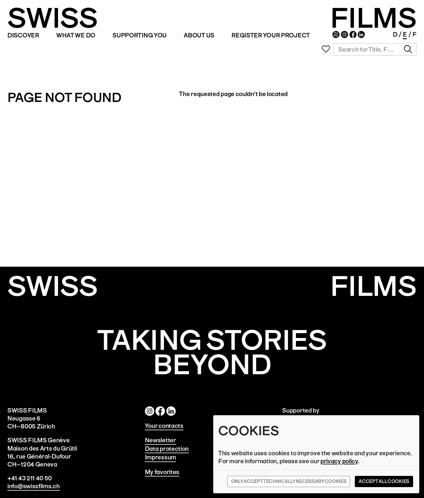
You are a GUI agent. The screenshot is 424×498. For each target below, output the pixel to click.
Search (408, 49)
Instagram (344, 34)
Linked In (361, 34)
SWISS (52, 18)
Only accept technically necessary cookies (289, 481)
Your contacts (164, 425)
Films (373, 286)
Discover (23, 35)
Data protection (167, 448)
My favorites (162, 472)
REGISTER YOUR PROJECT (270, 35)
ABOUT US (199, 35)
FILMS (373, 18)
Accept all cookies (384, 481)
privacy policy (339, 461)
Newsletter (335, 34)
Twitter (171, 411)
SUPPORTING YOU (139, 35)
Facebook (353, 34)
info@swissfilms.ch (33, 486)
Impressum (160, 457)
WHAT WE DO (75, 35)
